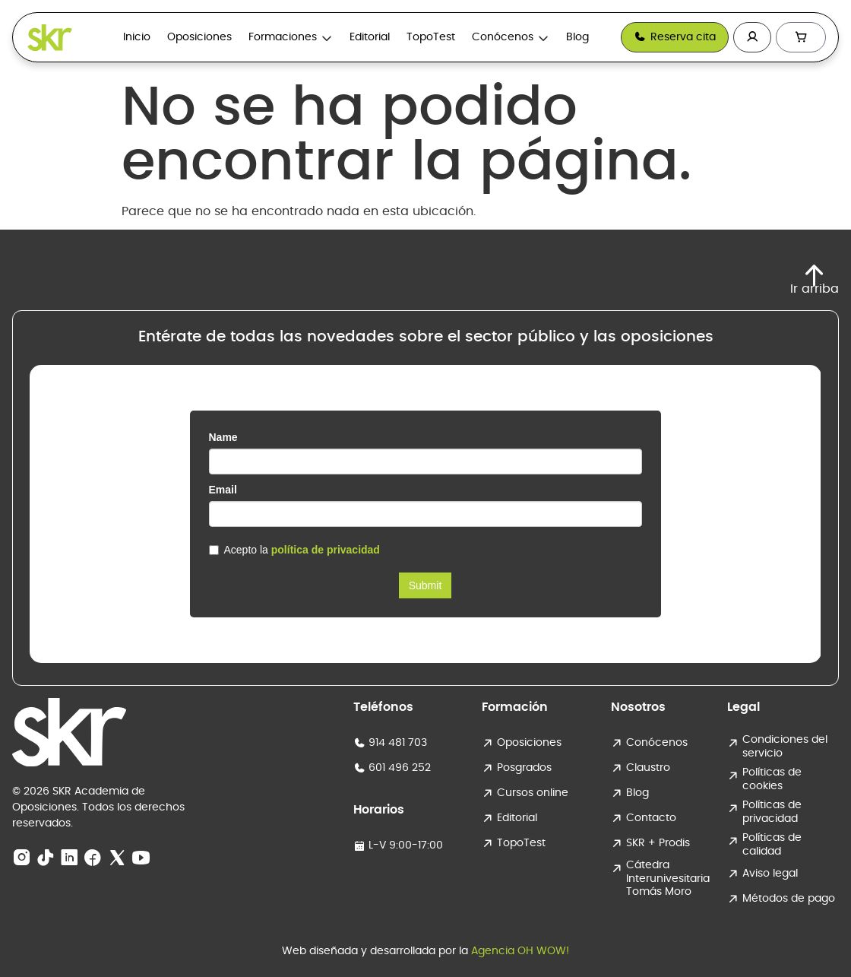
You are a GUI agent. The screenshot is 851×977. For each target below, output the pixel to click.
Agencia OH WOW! (520, 951)
